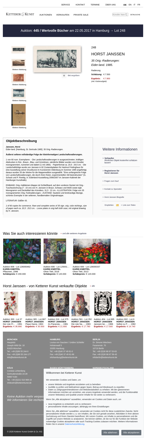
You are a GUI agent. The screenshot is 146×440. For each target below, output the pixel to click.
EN (130, 5)
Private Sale (81, 15)
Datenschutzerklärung (74, 424)
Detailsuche (135, 15)
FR (138, 5)
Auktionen (45, 15)
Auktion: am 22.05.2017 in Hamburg (65, 30)
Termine (95, 5)
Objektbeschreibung (21, 141)
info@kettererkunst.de (17, 357)
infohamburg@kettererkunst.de (63, 357)
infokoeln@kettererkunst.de (19, 383)
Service (65, 5)
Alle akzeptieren (131, 432)
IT (134, 5)
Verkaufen (62, 15)
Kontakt (80, 5)
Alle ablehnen (110, 432)
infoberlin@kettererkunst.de (105, 357)
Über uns (110, 5)
